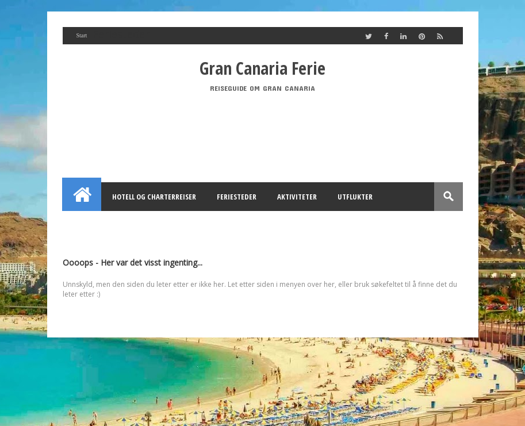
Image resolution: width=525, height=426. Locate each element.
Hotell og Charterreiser (154, 196)
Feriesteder (236, 196)
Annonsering (197, 225)
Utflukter (355, 196)
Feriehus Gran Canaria (114, 225)
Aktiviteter (297, 196)
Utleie (252, 225)
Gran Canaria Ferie (262, 68)
